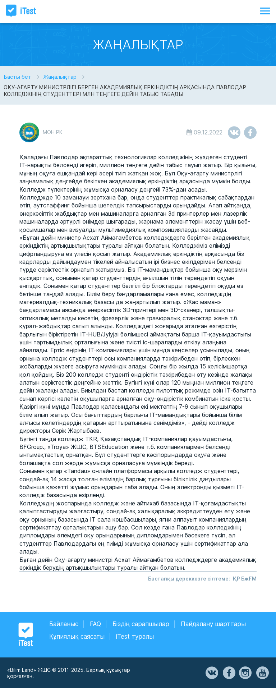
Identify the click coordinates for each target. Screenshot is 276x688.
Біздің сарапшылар (140, 624)
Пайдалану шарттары (213, 624)
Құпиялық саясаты (77, 636)
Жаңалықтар (60, 76)
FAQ (95, 624)
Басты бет (17, 76)
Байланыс (63, 624)
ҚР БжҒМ (245, 578)
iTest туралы (135, 636)
